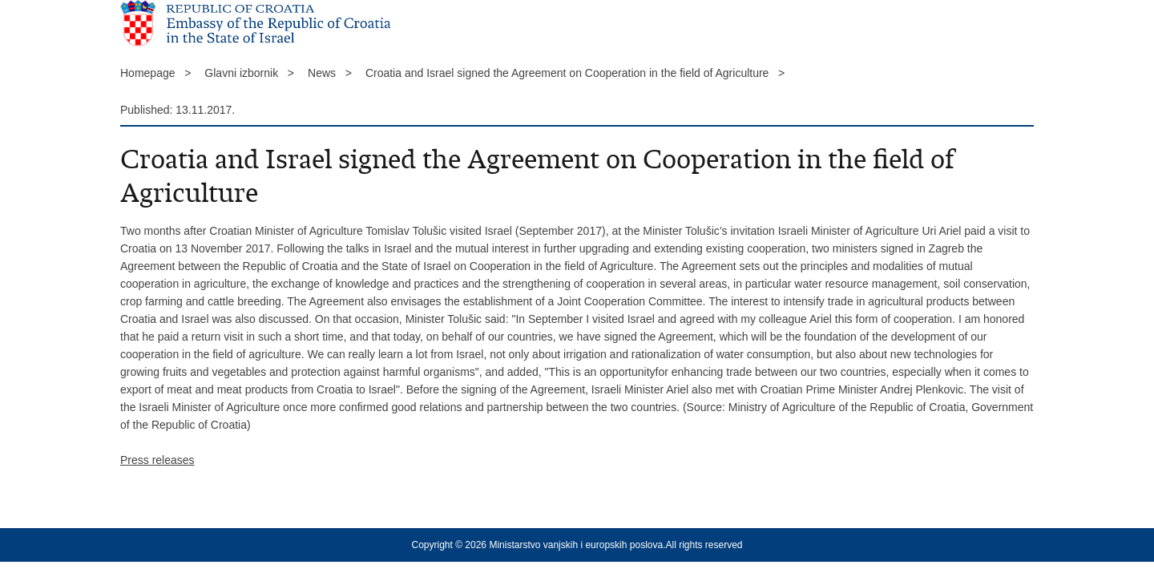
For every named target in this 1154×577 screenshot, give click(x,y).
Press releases (157, 460)
